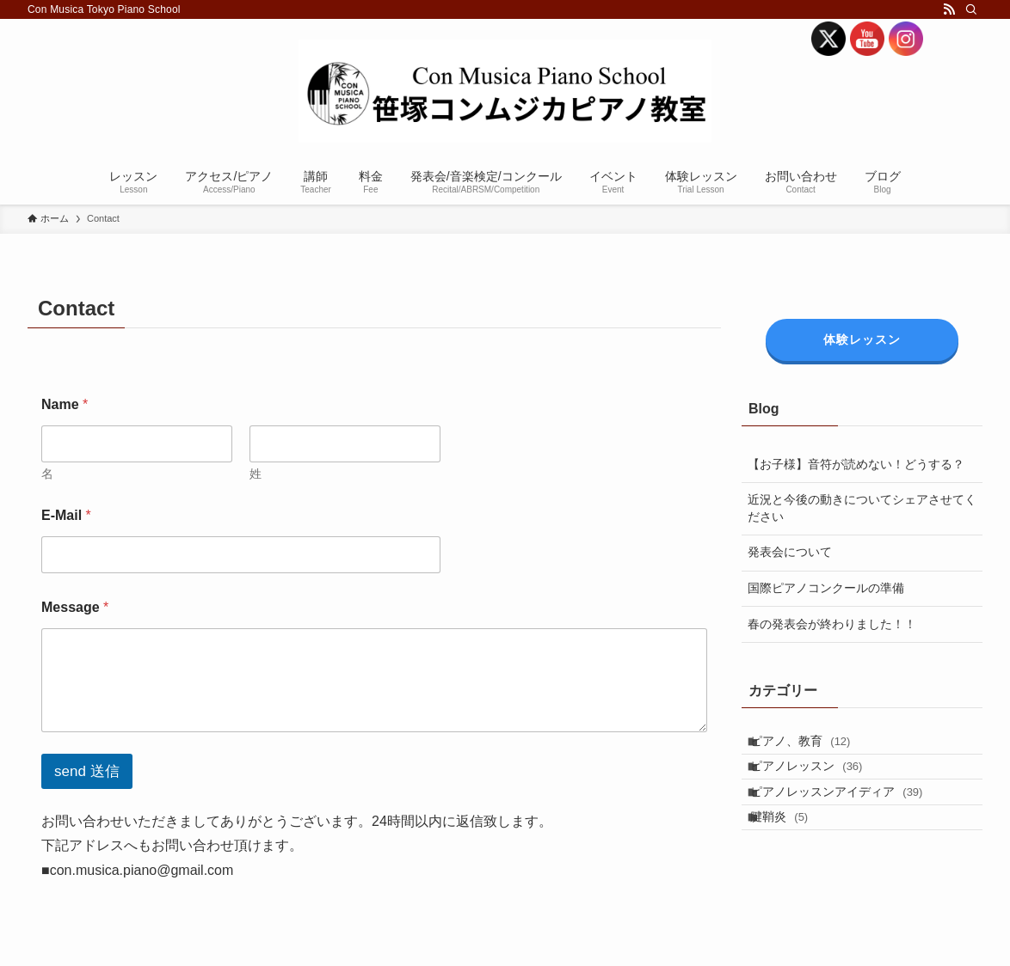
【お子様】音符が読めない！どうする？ (856, 464)
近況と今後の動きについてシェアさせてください (862, 507)
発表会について (790, 552)
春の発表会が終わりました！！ (832, 624)
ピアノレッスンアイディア (849, 817)
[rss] (949, 9)
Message (74, 607)
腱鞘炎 (792, 853)
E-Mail (66, 515)
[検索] (971, 9)
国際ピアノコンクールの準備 (826, 588)
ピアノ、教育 (813, 746)
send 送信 (87, 771)
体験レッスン (862, 339)
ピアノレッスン (819, 781)
